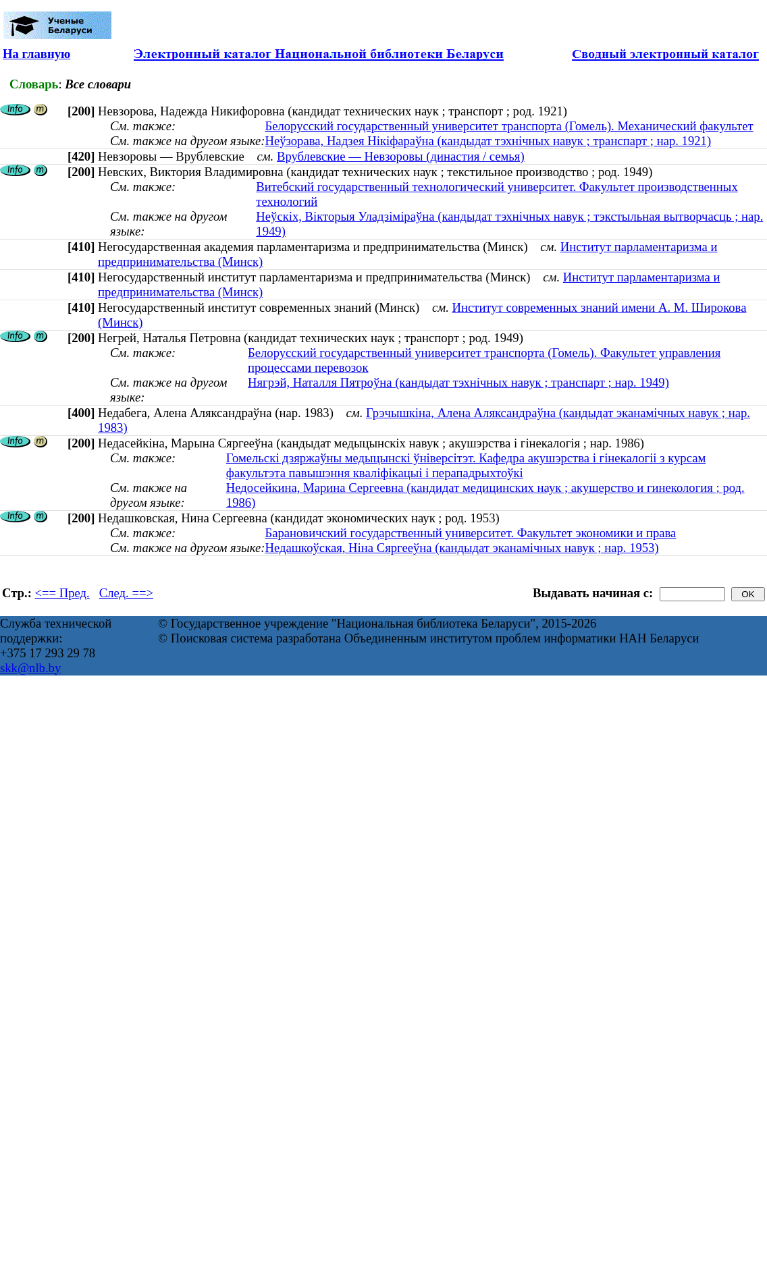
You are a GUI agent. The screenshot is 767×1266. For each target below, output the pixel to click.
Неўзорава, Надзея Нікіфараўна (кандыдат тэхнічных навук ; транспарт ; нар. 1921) (488, 141)
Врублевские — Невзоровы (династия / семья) (401, 156)
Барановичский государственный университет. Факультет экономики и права (470, 533)
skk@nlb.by (30, 668)
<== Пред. (62, 593)
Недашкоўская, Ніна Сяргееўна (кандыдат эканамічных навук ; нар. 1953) (461, 548)
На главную (36, 54)
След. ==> (126, 593)
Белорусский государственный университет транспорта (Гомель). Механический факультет (509, 126)
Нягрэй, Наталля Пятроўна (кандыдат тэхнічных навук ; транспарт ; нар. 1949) (458, 382)
